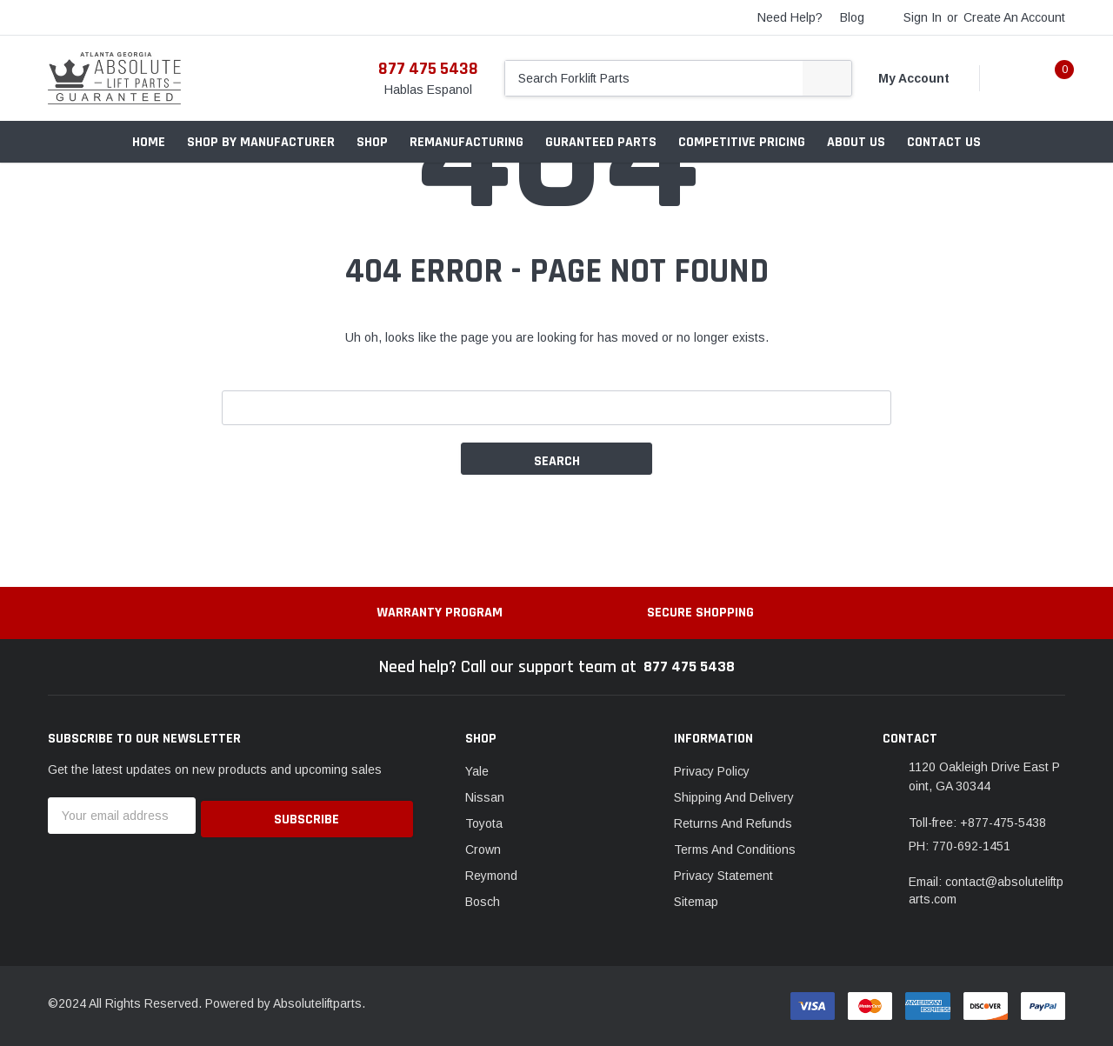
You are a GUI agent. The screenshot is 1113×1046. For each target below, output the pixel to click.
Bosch (482, 902)
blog (852, 17)
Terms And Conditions (735, 849)
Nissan (484, 797)
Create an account (1014, 17)
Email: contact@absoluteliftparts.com (986, 890)
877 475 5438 (428, 68)
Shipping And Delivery (734, 797)
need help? (790, 17)
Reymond (491, 876)
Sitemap (696, 902)
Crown (483, 849)
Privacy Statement (723, 876)
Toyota (484, 823)
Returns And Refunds (733, 823)
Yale (477, 771)
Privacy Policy (712, 771)
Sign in (922, 17)
